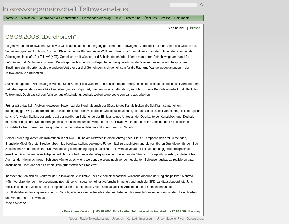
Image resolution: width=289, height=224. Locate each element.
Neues (73, 218)
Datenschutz (195, 218)
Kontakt (132, 218)
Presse (165, 18)
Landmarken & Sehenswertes (58, 18)
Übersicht (118, 218)
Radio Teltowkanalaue (94, 218)
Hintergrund (133, 18)
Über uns (150, 18)
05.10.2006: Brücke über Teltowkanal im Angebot (131, 211)
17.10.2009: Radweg (186, 211)
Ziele (117, 18)
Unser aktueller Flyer (170, 218)
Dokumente (182, 18)
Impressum (146, 218)
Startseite (10, 18)
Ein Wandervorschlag (96, 18)
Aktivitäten (28, 18)
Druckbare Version (77, 211)
